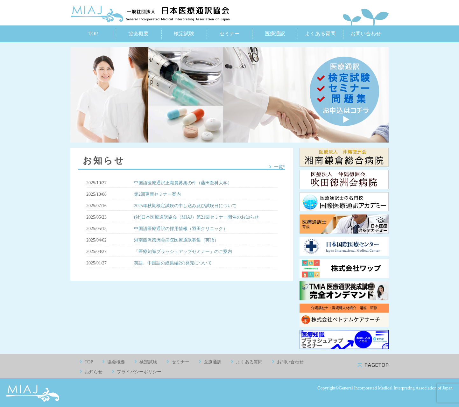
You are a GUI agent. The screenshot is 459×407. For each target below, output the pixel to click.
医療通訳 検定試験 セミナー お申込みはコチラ (344, 91)
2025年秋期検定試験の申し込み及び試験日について (185, 205)
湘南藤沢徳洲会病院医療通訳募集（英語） (176, 240)
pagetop (373, 365)
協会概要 (138, 33)
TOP (93, 33)
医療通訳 (275, 33)
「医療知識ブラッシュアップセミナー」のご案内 (183, 251)
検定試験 (184, 33)
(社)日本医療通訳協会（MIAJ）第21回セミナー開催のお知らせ (196, 217)
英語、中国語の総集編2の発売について (173, 263)
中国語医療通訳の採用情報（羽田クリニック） (181, 228)
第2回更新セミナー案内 (157, 194)
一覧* (279, 167)
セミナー (229, 33)
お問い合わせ (365, 33)
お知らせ (93, 371)
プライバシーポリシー (139, 371)
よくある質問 (320, 33)
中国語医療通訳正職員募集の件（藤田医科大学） (183, 182)
